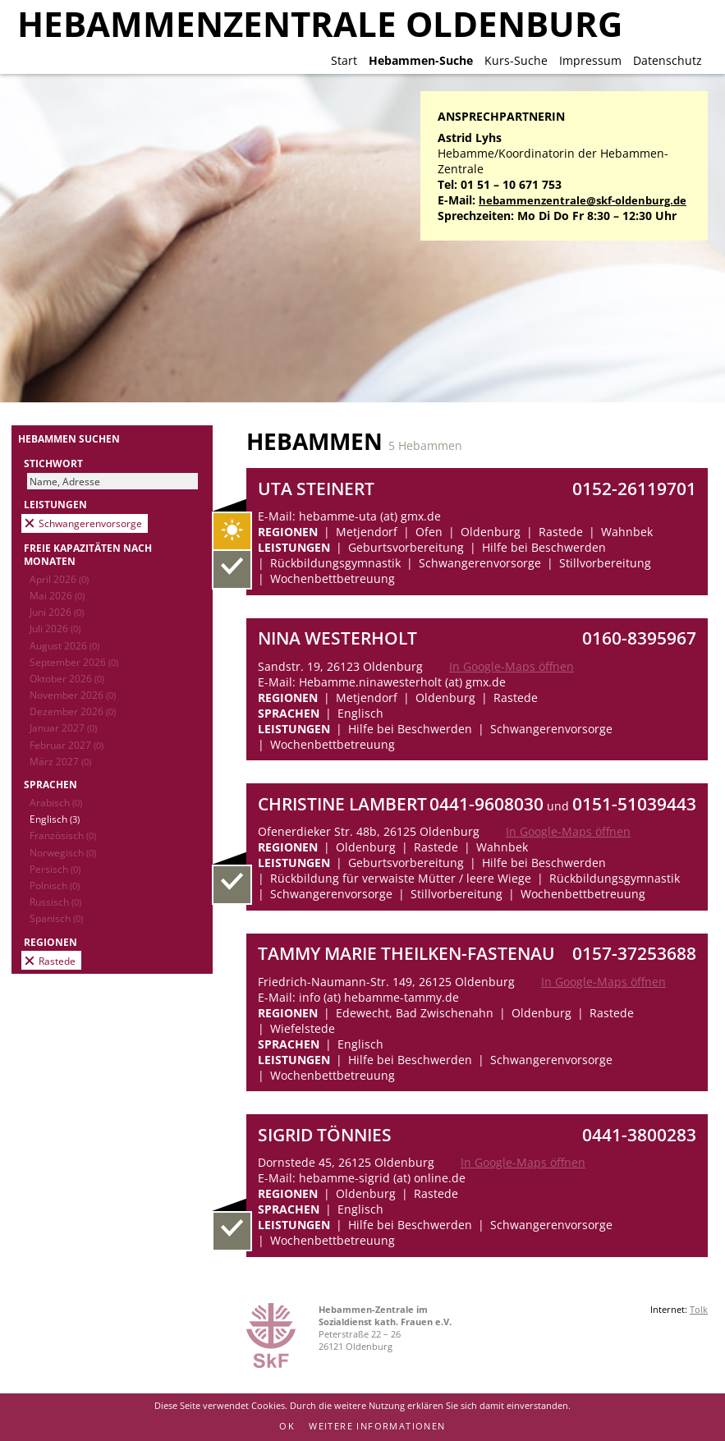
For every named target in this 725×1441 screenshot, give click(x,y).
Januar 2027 (63, 727)
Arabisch (56, 802)
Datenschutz (667, 60)
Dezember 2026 (73, 711)
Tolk (699, 1309)
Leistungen (55, 504)
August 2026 (64, 645)
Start (344, 60)
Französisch (63, 835)
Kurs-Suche (516, 60)
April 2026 (59, 578)
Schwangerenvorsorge (90, 523)
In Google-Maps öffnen (511, 666)
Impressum (590, 60)
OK (287, 1426)
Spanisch (56, 918)
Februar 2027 (66, 744)
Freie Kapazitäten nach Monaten (88, 554)
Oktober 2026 (67, 678)
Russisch (55, 901)
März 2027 (60, 761)
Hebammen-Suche (421, 60)
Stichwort (53, 463)
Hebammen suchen (69, 438)
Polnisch (55, 885)
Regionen (50, 941)
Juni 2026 (57, 611)
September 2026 (74, 661)
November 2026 (73, 694)
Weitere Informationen (377, 1426)
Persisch (55, 868)
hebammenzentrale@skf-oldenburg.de (582, 201)
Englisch (55, 818)
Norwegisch (63, 852)
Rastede (57, 960)
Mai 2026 (57, 595)
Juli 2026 (55, 628)
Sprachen (50, 784)
